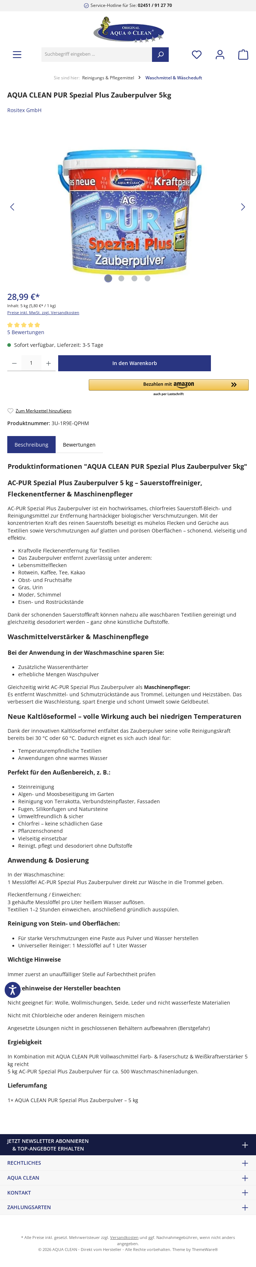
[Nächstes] (242, 207)
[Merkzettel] (197, 54)
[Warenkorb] (241, 54)
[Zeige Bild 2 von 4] (121, 278)
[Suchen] (160, 54)
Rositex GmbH (24, 110)
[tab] (31, 445)
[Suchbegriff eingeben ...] (96, 54)
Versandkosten (124, 1237)
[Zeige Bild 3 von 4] (134, 278)
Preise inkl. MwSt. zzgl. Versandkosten (43, 312)
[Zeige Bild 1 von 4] (108, 278)
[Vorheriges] (12, 207)
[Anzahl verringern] (14, 363)
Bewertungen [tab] (79, 444)
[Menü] (17, 54)
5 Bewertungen (25, 332)
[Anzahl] (31, 363)
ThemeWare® (205, 1249)
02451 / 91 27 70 (155, 5)
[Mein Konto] (220, 54)
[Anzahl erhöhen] (48, 363)
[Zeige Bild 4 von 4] (148, 278)
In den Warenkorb (134, 363)
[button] (169, 388)
